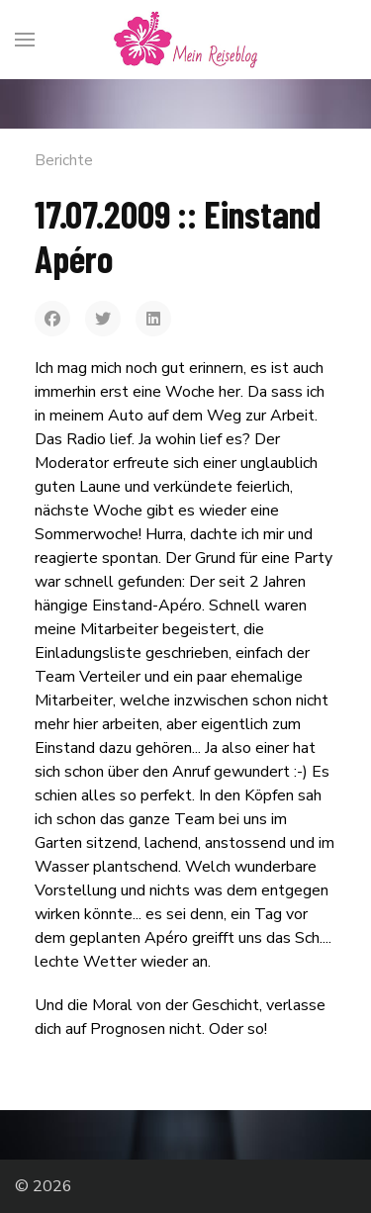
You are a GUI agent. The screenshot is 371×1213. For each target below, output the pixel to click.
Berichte (64, 160)
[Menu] (25, 39)
